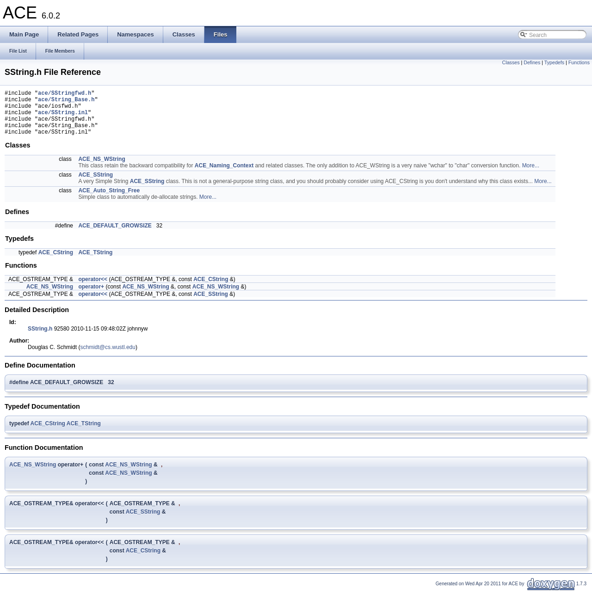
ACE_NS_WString (101, 169)
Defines (532, 62)
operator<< (92, 289)
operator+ (91, 296)
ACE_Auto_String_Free (109, 200)
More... (530, 175)
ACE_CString (55, 262)
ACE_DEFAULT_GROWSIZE (114, 235)
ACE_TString (95, 262)
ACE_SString (95, 184)
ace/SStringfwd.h (64, 94)
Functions (579, 62)
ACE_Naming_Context (224, 175)
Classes (511, 62)
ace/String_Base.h (66, 102)
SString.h (40, 338)
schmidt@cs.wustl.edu (108, 357)
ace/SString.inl (63, 118)
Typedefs (554, 62)
